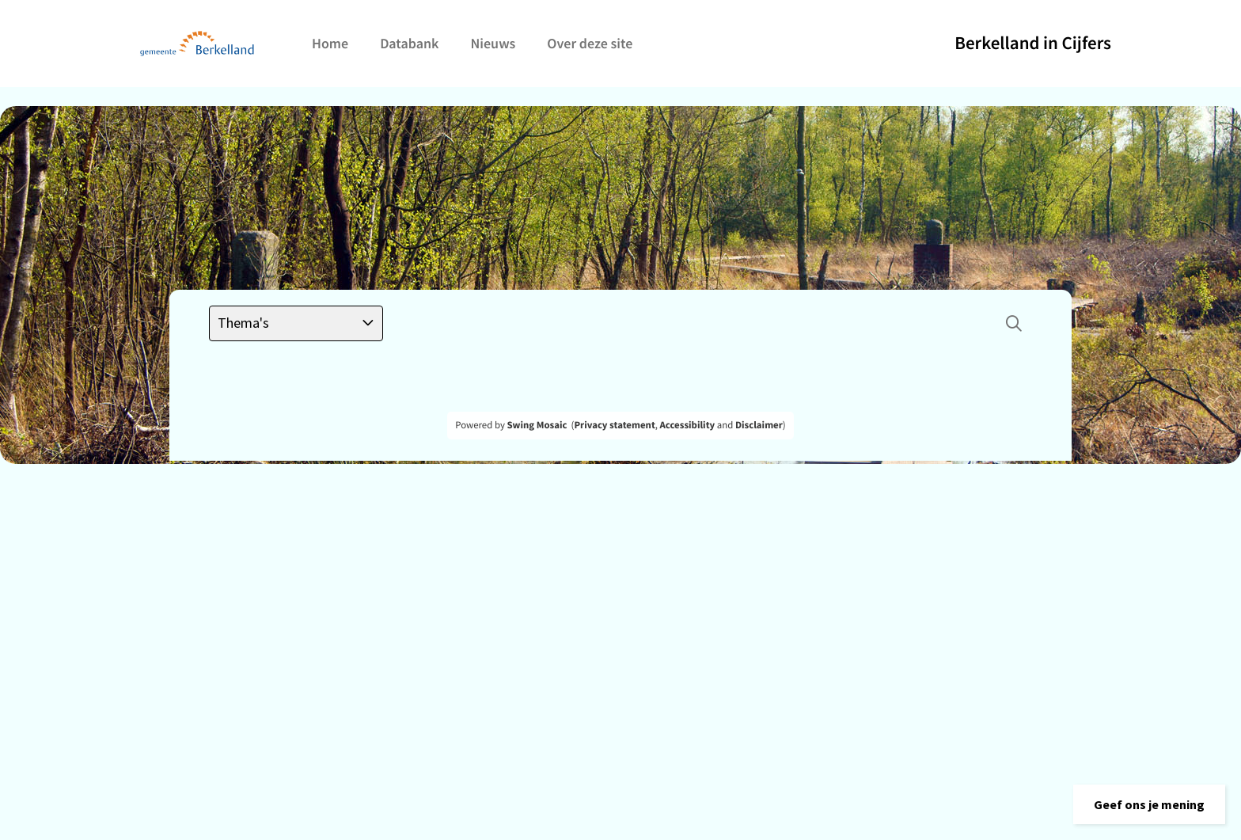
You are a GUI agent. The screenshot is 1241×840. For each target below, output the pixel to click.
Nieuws (492, 43)
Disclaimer (759, 425)
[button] (1149, 804)
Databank (409, 43)
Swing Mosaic (537, 425)
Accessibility (687, 425)
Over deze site (589, 43)
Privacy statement (614, 425)
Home (330, 43)
